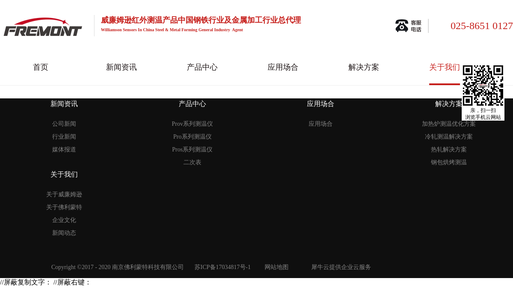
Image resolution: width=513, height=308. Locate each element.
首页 (40, 67)
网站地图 (275, 267)
